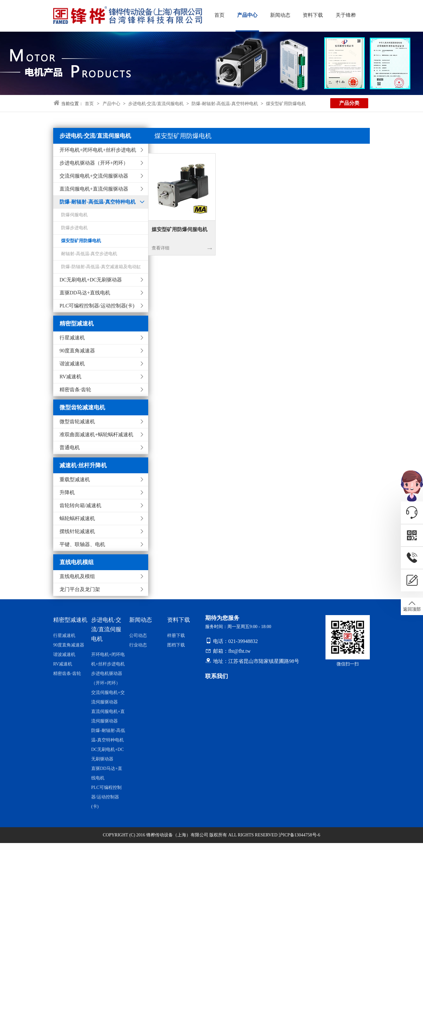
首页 (219, 15)
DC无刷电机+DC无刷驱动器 (91, 279)
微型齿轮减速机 (77, 421)
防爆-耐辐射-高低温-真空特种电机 (225, 103)
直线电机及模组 (77, 576)
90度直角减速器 (77, 350)
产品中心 (247, 15)
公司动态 (138, 635)
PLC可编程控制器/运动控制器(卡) (97, 305)
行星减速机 (72, 337)
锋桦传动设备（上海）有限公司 (177, 835)
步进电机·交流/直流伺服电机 (156, 103)
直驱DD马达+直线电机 (85, 292)
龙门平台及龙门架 (80, 589)
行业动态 (138, 645)
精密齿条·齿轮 (75, 389)
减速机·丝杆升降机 (83, 465)
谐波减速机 (72, 363)
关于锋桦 (343, 15)
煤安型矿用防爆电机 (286, 103)
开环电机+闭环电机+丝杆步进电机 (98, 150)
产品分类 (349, 103)
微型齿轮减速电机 (82, 407)
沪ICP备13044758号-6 (299, 835)
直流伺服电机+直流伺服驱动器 (94, 189)
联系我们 (216, 676)
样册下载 (176, 635)
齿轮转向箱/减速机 (80, 505)
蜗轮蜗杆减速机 (77, 518)
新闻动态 (279, 15)
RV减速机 (70, 376)
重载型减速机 (75, 479)
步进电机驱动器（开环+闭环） (94, 163)
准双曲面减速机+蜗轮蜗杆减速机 (96, 434)
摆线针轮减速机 (77, 531)
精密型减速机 (77, 323)
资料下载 (311, 15)
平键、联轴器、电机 (82, 544)
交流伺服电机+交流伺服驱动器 (94, 176)
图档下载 (176, 645)
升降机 (67, 492)
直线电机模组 (77, 562)
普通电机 (70, 447)
